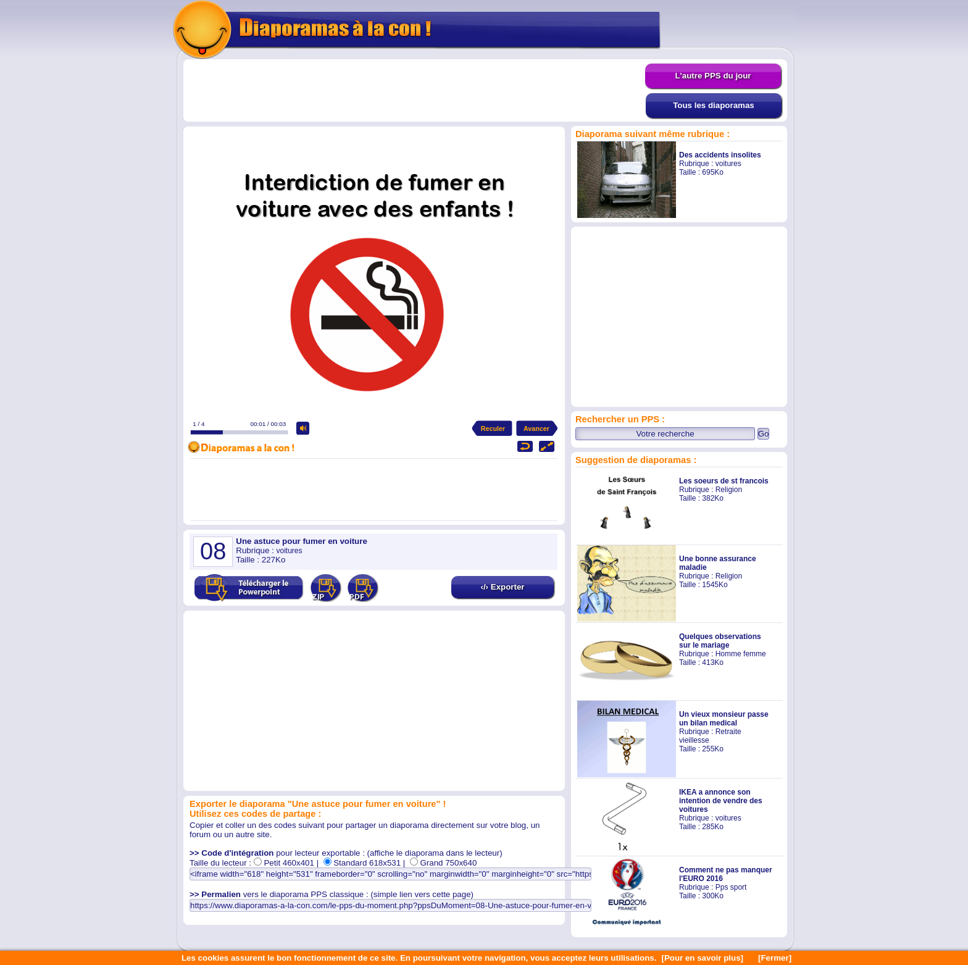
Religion (729, 489)
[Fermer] (774, 958)
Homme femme (741, 654)
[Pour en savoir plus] (702, 958)
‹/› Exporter (502, 586)
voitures (728, 163)
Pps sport (731, 887)
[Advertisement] (414, 91)
